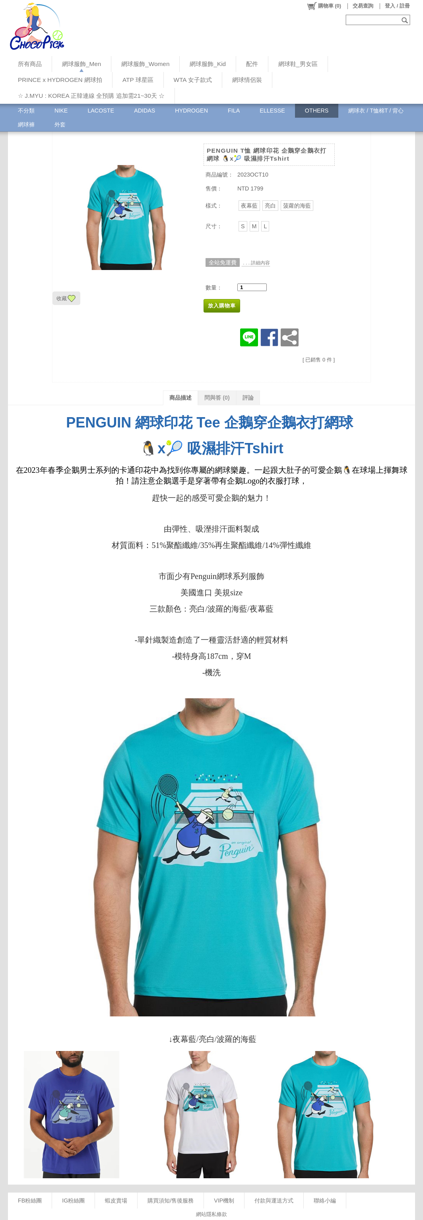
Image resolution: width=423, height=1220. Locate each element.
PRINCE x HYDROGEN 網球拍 (60, 79)
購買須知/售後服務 (170, 1200)
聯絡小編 (325, 1200)
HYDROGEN (191, 110)
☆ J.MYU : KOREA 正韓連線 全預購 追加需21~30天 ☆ (91, 95)
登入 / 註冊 (397, 6)
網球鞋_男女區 (298, 63)
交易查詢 (363, 6)
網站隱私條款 (211, 1214)
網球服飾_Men (81, 63)
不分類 (26, 110)
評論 (248, 397)
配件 (252, 63)
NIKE (61, 110)
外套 (60, 124)
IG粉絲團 (73, 1200)
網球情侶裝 (247, 79)
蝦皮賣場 (116, 1200)
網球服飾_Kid (208, 63)
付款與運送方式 (273, 1200)
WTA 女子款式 (193, 79)
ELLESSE (272, 110)
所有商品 (30, 63)
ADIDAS (144, 110)
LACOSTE (100, 110)
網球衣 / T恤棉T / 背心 (376, 110)
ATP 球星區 (137, 79)
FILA (234, 110)
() (324, 6)
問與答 (217, 397)
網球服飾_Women (145, 63)
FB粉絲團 (30, 1200)
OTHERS (317, 110)
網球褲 (26, 124)
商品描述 (180, 397)
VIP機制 (224, 1200)
